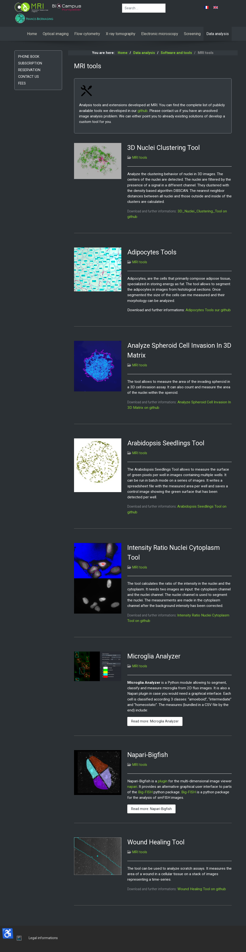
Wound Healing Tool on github (201, 889)
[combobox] (144, 8)
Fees (22, 83)
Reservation (29, 70)
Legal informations (43, 938)
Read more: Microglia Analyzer (155, 721)
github (143, 111)
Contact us (28, 77)
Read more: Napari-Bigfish (151, 809)
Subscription (30, 63)
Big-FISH (145, 792)
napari (132, 786)
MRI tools (139, 158)
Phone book (28, 57)
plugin (162, 781)
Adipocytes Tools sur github (208, 310)
